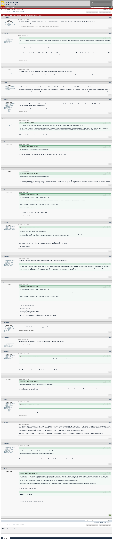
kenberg (6, 222)
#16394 (110, 337)
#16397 (110, 399)
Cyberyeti (6, 118)
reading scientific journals (35, 266)
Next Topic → (109, 522)
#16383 (110, 67)
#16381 (110, 17)
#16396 (110, 377)
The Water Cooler (19, 9)
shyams (6, 67)
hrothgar (6, 33)
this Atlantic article (62, 260)
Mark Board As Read (22, 540)
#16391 (110, 256)
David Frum (21, 501)
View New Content (106, 9)
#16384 (110, 82)
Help (109, 5)
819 (16, 11)
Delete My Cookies (15, 540)
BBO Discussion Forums (5, 9)
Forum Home (9, 540)
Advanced (112, 7)
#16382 (110, 33)
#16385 (110, 99)
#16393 (110, 322)
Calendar (12, 7)
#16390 (110, 222)
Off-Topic (13, 9)
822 (23, 11)
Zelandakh (6, 377)
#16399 (110, 443)
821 (21, 11)
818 (14, 11)
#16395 (110, 351)
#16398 (110, 422)
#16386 (110, 118)
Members (8, 7)
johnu (5, 82)
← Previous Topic (96, 522)
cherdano (6, 17)
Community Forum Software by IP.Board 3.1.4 (103, 540)
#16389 (110, 190)
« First (9, 11)
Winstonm (6, 142)
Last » (28, 11)
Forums (3, 7)
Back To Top (4, 540)
